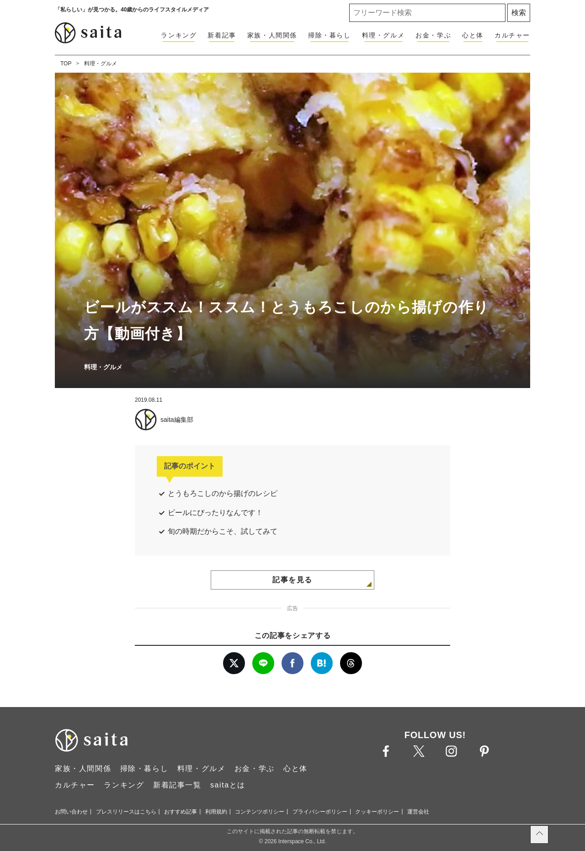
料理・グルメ (383, 35)
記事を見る (292, 580)
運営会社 (418, 811)
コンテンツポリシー (259, 811)
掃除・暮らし (329, 35)
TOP (65, 63)
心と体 (473, 35)
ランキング (179, 35)
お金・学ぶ (433, 35)
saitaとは (227, 785)
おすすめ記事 (180, 811)
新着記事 (221, 35)
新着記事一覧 (177, 785)
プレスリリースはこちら (126, 811)
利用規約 (216, 811)
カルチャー (512, 35)
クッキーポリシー (377, 811)
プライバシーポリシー (319, 811)
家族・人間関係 (272, 35)
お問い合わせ (71, 811)
